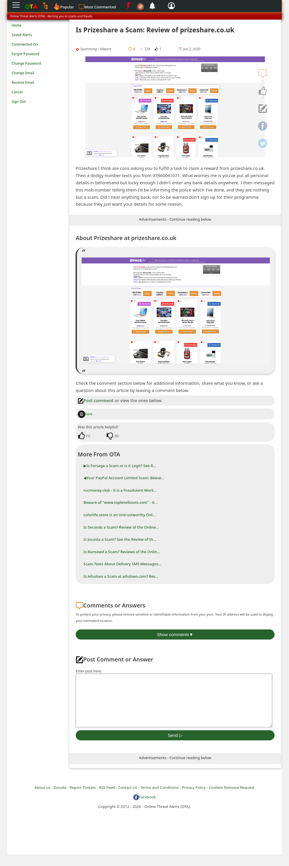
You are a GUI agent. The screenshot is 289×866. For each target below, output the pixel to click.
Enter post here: (89, 671)
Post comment (96, 400)
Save (85, 414)
